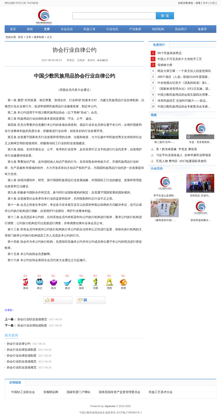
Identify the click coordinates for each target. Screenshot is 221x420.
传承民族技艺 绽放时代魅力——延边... (182, 100)
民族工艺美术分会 (161, 392)
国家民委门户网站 (78, 392)
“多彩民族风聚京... (200, 220)
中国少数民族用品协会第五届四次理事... (183, 94)
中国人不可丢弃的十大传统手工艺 (179, 59)
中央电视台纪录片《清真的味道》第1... (183, 82)
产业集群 (135, 29)
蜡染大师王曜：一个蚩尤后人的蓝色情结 (184, 71)
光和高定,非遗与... (200, 195)
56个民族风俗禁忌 (169, 53)
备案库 (202, 29)
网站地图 (10, 2)
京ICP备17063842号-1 (129, 412)
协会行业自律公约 (18, 343)
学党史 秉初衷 (187, 149)
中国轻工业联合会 (23, 392)
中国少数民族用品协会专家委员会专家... (183, 106)
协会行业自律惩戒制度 (32, 325)
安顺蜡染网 (50, 392)
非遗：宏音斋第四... (200, 142)
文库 (47, 29)
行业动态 (112, 29)
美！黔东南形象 (166, 149)
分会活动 (67, 29)
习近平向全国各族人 (169, 155)
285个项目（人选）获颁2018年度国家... (183, 76)
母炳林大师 (164, 65)
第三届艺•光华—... (164, 142)
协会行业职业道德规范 (32, 319)
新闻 (30, 29)
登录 (205, 2)
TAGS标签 (32, 2)
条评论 (91, 60)
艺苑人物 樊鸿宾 (167, 161)
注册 (212, 2)
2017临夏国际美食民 (193, 161)
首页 (13, 29)
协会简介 (181, 29)
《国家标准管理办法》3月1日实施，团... (184, 88)
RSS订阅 (20, 2)
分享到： (10, 310)
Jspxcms (109, 406)
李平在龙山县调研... (164, 195)
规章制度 (39, 37)
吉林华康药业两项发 (197, 155)
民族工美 (89, 29)
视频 (154, 115)
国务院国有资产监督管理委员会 (119, 392)
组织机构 (158, 29)
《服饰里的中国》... (164, 220)
